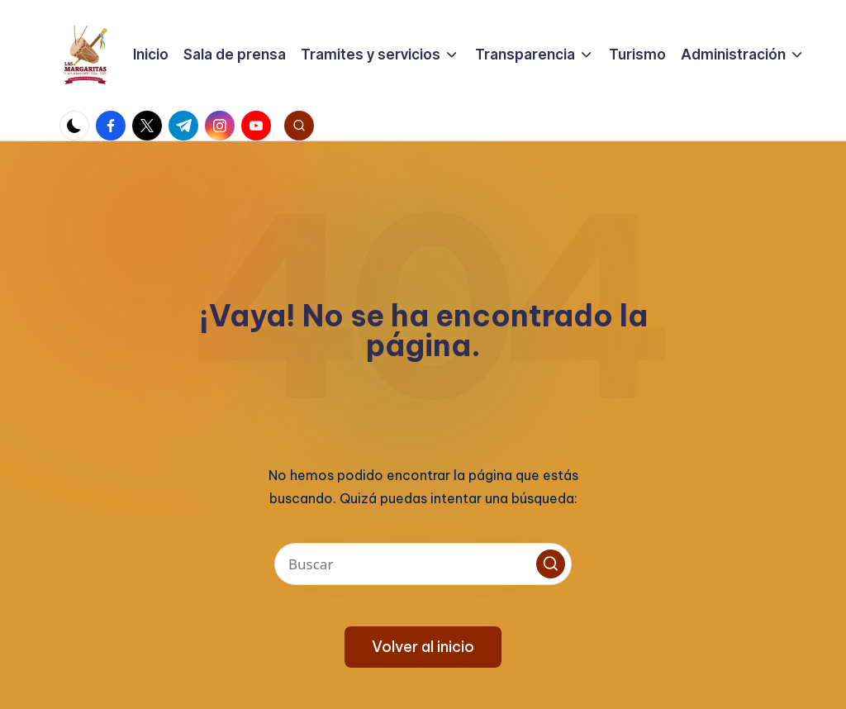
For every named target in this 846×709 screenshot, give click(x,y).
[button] (550, 564)
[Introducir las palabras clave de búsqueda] (423, 564)
